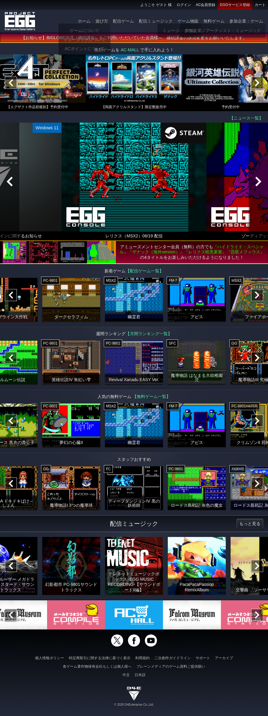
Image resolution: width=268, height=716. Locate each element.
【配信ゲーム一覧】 (145, 271)
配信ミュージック (156, 21)
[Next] (257, 84)
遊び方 (101, 21)
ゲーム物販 (188, 21)
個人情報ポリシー (49, 658)
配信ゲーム (123, 21)
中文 (126, 675)
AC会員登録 (205, 5)
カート (260, 5)
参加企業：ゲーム (246, 21)
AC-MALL (130, 50)
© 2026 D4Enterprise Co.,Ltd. (134, 704)
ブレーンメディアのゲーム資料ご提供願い (170, 666)
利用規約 (142, 658)
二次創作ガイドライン (173, 658)
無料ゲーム (214, 21)
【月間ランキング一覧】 (149, 334)
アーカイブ (224, 658)
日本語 (140, 675)
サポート (203, 658)
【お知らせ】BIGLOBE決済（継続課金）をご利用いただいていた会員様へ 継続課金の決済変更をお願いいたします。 (134, 38)
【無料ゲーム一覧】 (151, 397)
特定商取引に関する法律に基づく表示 (99, 658)
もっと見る (249, 524)
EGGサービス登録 (235, 5)
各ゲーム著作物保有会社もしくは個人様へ (97, 666)
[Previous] (11, 84)
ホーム (84, 21)
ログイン (184, 5)
